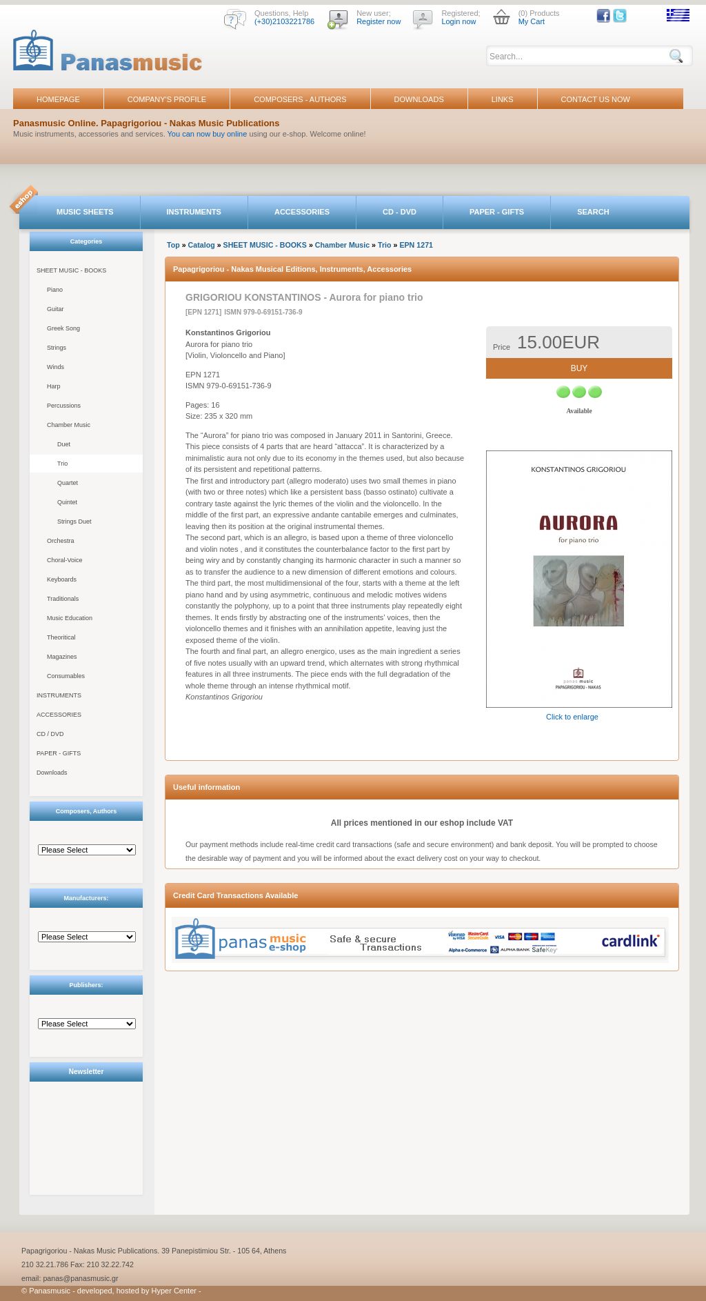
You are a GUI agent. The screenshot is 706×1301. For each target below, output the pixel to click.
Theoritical (61, 637)
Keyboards (62, 579)
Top (173, 245)
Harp (54, 386)
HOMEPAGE (58, 99)
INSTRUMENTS (194, 212)
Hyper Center (174, 1291)
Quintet (67, 502)
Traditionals (63, 598)
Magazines (62, 656)
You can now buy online (208, 134)
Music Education (69, 618)
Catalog (201, 245)
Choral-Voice (65, 560)
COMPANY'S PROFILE (167, 99)
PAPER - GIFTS (497, 212)
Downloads (52, 772)
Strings (56, 347)
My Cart (531, 21)
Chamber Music (68, 424)
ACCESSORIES (302, 212)
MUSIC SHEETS (85, 212)
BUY (579, 368)
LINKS (503, 99)
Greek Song (63, 328)
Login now (458, 21)
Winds (55, 367)
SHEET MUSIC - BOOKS (71, 270)
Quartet (67, 482)
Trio (62, 463)
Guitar (55, 309)
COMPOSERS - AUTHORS (300, 99)
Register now (378, 21)
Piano (55, 289)
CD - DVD (399, 212)
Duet (63, 444)
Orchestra (60, 540)
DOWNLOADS (419, 99)
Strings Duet (74, 521)
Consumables (66, 676)
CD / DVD (50, 734)
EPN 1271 (416, 245)
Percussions (64, 405)
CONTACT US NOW (595, 99)
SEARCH (593, 212)
